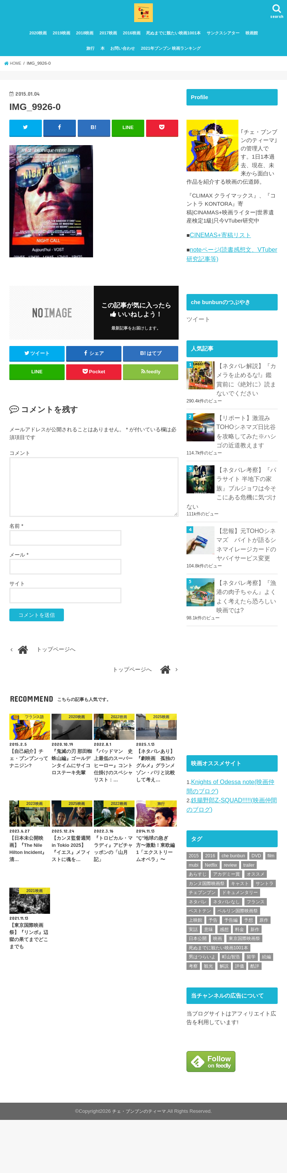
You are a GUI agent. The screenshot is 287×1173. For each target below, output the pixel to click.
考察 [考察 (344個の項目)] (193, 1019)
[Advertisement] (236, 746)
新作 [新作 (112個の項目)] (254, 982)
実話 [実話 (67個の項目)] (193, 982)
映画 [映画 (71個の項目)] (217, 991)
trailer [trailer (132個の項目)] (248, 918)
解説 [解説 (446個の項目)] (224, 1019)
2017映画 (108, 48)
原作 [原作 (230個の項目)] (263, 973)
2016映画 (132, 48)
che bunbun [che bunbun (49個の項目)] (233, 909)
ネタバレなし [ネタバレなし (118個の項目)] (226, 955)
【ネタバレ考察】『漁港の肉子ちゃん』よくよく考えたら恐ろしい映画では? (244, 654)
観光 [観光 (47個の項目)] (208, 1019)
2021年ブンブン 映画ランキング (171, 63)
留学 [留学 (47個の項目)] (251, 1010)
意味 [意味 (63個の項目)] (208, 982)
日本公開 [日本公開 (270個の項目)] (198, 991)
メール (18, 569)
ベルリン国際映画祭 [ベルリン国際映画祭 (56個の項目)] (237, 964)
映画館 (252, 48)
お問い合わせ (122, 63)
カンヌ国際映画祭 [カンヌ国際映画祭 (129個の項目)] (207, 936)
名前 (16, 540)
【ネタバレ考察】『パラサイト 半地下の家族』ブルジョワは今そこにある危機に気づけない (229, 553)
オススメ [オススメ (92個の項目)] (256, 927)
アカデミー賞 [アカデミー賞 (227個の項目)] (226, 927)
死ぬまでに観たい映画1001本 (173, 48)
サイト (17, 598)
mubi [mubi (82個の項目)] (193, 918)
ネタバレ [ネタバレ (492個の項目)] (198, 955)
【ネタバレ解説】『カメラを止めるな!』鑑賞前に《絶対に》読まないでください (245, 452)
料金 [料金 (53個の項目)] (239, 982)
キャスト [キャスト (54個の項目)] (240, 936)
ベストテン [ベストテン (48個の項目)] (200, 964)
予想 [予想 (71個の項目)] (248, 973)
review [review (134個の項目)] (230, 918)
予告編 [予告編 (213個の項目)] (231, 973)
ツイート (197, 393)
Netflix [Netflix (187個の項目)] (211, 918)
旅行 (90, 63)
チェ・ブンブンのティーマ (139, 1164)
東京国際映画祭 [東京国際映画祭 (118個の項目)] (244, 991)
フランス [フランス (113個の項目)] (256, 955)
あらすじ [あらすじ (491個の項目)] (198, 927)
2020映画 (38, 48)
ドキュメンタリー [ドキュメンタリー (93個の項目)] (240, 945)
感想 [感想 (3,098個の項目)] (224, 982)
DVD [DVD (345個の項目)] (256, 909)
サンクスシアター (223, 48)
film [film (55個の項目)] (271, 909)
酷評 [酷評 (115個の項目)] (254, 1019)
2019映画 (61, 48)
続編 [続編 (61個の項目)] (266, 1010)
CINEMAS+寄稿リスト (218, 312)
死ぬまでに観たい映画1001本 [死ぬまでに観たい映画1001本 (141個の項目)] (218, 1001)
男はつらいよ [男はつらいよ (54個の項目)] (202, 1010)
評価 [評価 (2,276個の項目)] (239, 1019)
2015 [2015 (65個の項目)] (194, 909)
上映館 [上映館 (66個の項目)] (195, 973)
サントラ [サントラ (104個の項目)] (265, 936)
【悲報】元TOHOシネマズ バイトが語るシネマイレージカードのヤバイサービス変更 (246, 606)
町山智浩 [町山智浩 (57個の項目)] (231, 1010)
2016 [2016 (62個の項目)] (210, 909)
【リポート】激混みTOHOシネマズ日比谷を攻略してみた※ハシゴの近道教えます (246, 500)
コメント (19, 467)
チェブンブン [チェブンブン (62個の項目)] (202, 945)
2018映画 (85, 48)
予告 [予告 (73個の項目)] (213, 973)
